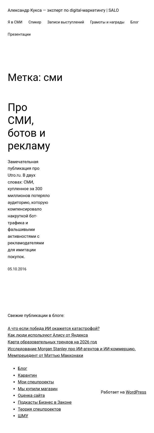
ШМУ (23, 415)
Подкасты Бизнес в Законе (45, 402)
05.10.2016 (17, 269)
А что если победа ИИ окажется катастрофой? (54, 328)
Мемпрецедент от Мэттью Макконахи (45, 355)
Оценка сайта (31, 395)
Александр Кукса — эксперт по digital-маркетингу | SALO (63, 10)
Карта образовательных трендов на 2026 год (52, 342)
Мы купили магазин (37, 388)
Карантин (27, 375)
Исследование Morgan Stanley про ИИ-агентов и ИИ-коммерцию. (72, 348)
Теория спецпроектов (39, 409)
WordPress (136, 392)
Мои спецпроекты (36, 382)
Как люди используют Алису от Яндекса (48, 335)
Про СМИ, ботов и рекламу (29, 126)
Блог (22, 368)
